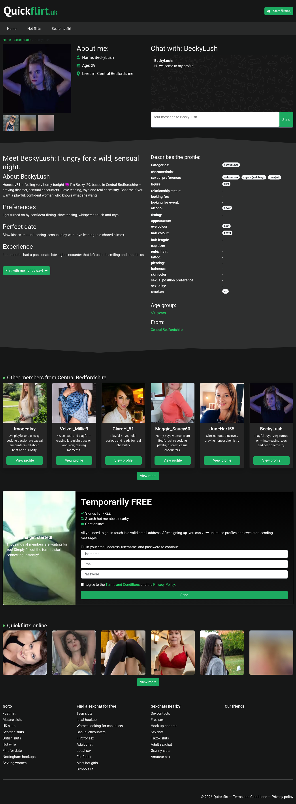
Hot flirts (34, 29)
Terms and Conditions (123, 584)
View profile (25, 460)
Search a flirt (61, 29)
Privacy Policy (164, 584)
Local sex (84, 751)
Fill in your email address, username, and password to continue (184, 551)
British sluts (12, 738)
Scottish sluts (13, 732)
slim (226, 183)
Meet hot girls (87, 763)
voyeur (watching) (253, 177)
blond (227, 232)
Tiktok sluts (160, 738)
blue (226, 226)
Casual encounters (91, 732)
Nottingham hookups (19, 757)
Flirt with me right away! (26, 270)
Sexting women (15, 763)
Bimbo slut (85, 769)
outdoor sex (231, 177)
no (225, 291)
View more (148, 476)
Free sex (157, 720)
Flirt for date (12, 751)
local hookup (87, 720)
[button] (37, 78)
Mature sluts (12, 720)
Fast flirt (9, 713)
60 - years (158, 313)
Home (11, 29)
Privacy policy (282, 797)
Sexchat (157, 732)
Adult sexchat (161, 744)
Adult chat (84, 744)
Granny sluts (160, 751)
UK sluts (9, 726)
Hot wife (9, 744)
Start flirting (278, 11)
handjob (274, 177)
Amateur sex (160, 757)
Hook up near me (164, 726)
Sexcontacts (22, 40)
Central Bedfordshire (167, 330)
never (227, 208)
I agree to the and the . (128, 584)
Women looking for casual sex (100, 726)
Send (286, 120)
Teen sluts (84, 713)
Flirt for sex (85, 738)
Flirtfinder (84, 757)
